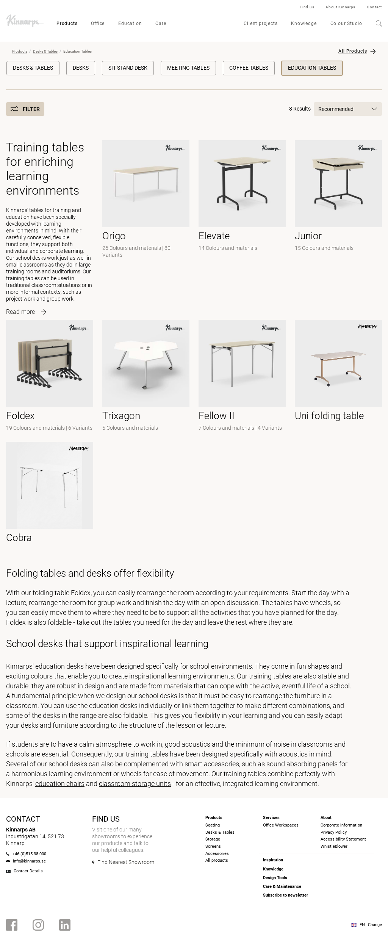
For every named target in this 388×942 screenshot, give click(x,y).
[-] (146, 225)
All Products (352, 51)
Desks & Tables (45, 51)
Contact (374, 7)
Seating (212, 825)
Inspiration (273, 860)
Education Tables (312, 68)
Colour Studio (346, 23)
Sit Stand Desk (127, 68)
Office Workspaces (281, 825)
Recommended (347, 109)
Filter (25, 109)
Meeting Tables (188, 68)
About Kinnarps (340, 7)
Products (66, 23)
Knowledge (303, 23)
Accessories (217, 853)
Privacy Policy (334, 832)
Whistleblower (334, 846)
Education (130, 23)
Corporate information (341, 825)
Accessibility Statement (343, 839)
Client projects (260, 23)
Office (98, 23)
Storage (212, 839)
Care (160, 23)
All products (216, 860)
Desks (81, 68)
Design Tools (275, 877)
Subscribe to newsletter (285, 895)
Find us (307, 7)
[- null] (242, 376)
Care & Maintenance (282, 886)
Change (375, 924)
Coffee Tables (248, 68)
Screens (213, 846)
